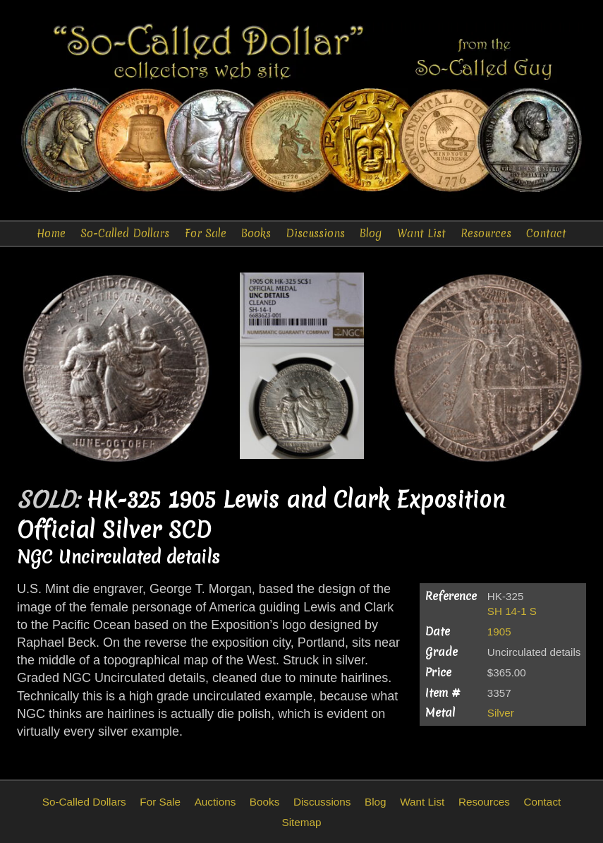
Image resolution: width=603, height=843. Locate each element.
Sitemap (301, 822)
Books (256, 233)
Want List (421, 233)
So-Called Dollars (124, 233)
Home (51, 233)
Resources (486, 233)
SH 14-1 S (512, 611)
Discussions (315, 233)
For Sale (205, 233)
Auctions (215, 802)
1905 (499, 632)
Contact (546, 233)
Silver (500, 713)
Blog (371, 233)
